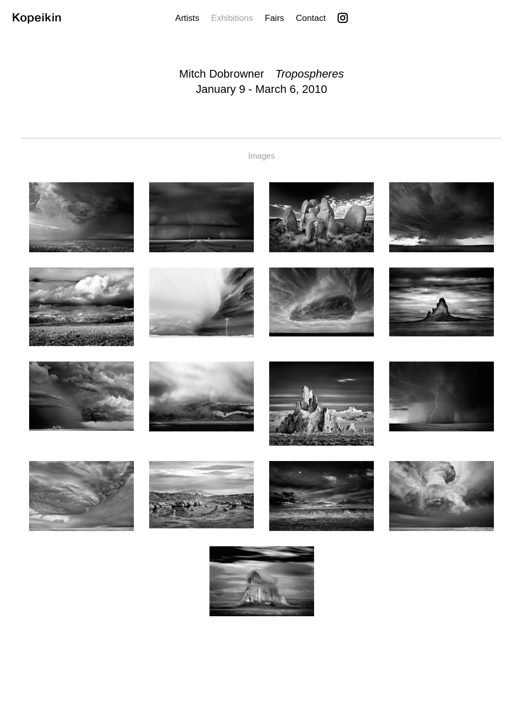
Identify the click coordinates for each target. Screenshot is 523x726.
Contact (311, 18)
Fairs (274, 18)
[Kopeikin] (36, 20)
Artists (187, 18)
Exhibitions (232, 18)
